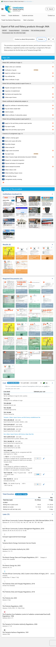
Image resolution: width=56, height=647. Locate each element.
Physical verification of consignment (14, 163)
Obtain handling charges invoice (13, 172)
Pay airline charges (10, 144)
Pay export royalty (10, 126)
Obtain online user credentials (13, 66)
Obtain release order (10, 169)
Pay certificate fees (10, 76)
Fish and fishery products (38, 30)
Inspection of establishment (12, 90)
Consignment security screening (13, 179)
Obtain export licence (10, 97)
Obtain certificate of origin (12, 79)
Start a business (28, 20)
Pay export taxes (9, 153)
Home (3, 15)
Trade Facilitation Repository (10, 20)
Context (41, 39)
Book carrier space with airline (13, 141)
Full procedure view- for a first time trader (13, 33)
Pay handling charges (10, 176)
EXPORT (4, 30)
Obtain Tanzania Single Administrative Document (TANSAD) (20, 157)
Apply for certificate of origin (12, 73)
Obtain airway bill (9, 147)
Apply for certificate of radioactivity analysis (16, 105)
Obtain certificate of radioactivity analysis (16, 115)
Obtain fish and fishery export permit (15, 129)
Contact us (51, 15)
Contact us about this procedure (25, 39)
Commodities (25, 30)
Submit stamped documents (12, 166)
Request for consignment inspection (14, 160)
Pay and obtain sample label (12, 108)
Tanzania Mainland (14, 30)
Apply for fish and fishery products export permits (18, 123)
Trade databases (13, 15)
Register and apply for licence (13, 87)
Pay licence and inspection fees (13, 94)
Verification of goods (10, 70)
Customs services (27, 15)
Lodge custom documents (12, 150)
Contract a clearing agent (12, 137)
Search (50, 9)
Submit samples (9, 111)
